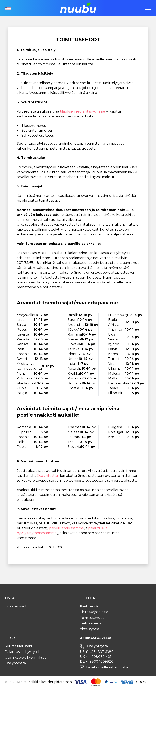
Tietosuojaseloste (94, 612)
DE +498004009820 (96, 661)
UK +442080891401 (95, 657)
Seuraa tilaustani (18, 646)
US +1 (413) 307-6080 (97, 652)
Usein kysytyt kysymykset (25, 657)
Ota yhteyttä (48, 476)
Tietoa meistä (91, 623)
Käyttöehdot (90, 606)
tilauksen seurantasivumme (83, 111)
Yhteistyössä (90, 629)
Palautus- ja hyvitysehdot (25, 652)
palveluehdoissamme (67, 528)
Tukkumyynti (16, 606)
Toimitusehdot (92, 618)
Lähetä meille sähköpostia (107, 667)
